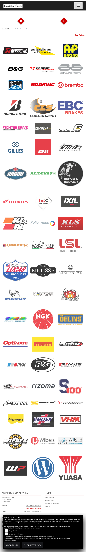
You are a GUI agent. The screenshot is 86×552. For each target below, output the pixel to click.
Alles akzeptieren (32, 545)
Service (47, 506)
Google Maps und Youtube (16, 534)
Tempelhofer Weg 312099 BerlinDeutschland (8, 499)
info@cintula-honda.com (32, 511)
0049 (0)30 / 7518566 (33, 505)
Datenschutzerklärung (33, 523)
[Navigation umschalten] (78, 5)
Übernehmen (12, 545)
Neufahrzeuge (49, 500)
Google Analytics (13, 530)
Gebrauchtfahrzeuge (52, 503)
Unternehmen (49, 497)
